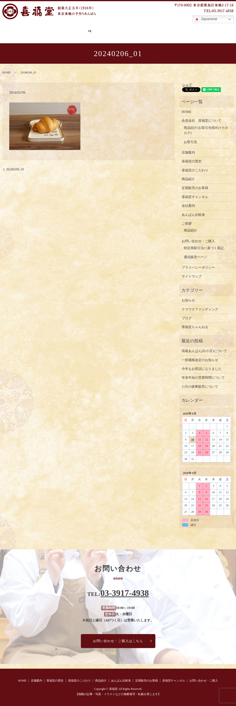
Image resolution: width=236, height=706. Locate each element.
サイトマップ (192, 276)
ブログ (187, 318)
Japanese (205, 19)
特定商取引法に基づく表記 (204, 248)
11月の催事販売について (200, 386)
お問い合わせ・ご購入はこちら (118, 641)
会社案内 (188, 205)
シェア (187, 84)
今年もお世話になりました (202, 368)
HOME (8, 28)
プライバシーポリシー (198, 267)
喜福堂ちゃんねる (195, 327)
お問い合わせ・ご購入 (20, 36)
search (47, 36)
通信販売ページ (195, 256)
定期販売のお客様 (163, 28)
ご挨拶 (187, 223)
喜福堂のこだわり (79, 28)
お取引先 (190, 141)
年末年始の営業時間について (203, 377)
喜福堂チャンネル (197, 28)
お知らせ (188, 300)
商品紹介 (106, 28)
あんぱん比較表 (131, 28)
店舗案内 (26, 28)
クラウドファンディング (200, 309)
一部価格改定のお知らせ (200, 359)
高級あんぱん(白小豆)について (204, 351)
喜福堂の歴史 (49, 28)
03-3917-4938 (125, 593)
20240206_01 (15, 169)
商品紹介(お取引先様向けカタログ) (206, 130)
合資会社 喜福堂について (202, 120)
